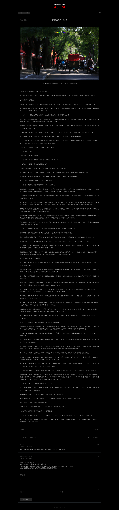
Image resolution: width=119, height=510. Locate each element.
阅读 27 (22, 429)
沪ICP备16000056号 (59, 507)
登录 (100, 13)
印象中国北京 (23, 20)
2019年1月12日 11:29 (26, 459)
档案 (27, 13)
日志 (21, 13)
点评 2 (97, 429)
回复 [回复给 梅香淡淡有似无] (98, 456)
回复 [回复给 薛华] (98, 444)
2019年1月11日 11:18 (26, 446)
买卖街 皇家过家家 (30, 437)
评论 (21, 479)
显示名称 (22, 492)
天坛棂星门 (96, 437)
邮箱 (61, 492)
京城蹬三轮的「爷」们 (59, 20)
